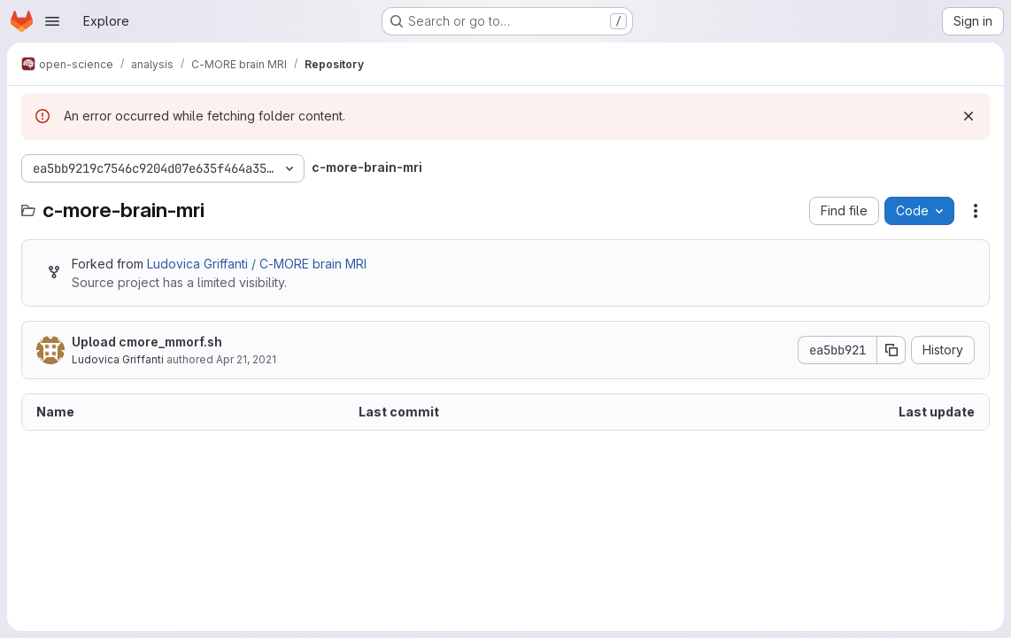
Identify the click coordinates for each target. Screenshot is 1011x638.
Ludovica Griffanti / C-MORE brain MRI (257, 263)
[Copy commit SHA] (891, 350)
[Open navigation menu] (52, 21)
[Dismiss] (968, 116)
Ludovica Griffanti (118, 359)
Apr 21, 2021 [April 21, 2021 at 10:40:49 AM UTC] (246, 359)
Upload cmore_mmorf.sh (147, 341)
